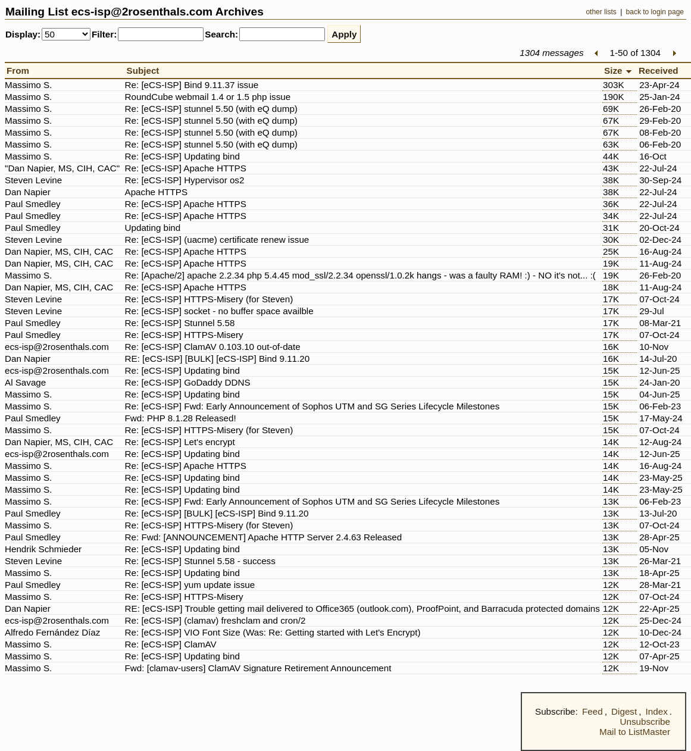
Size (619, 70)
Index (657, 711)
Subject (145, 70)
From (20, 70)
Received (661, 70)
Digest (624, 711)
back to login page (655, 12)
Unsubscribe (645, 721)
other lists (601, 12)
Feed (592, 711)
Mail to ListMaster (634, 732)
